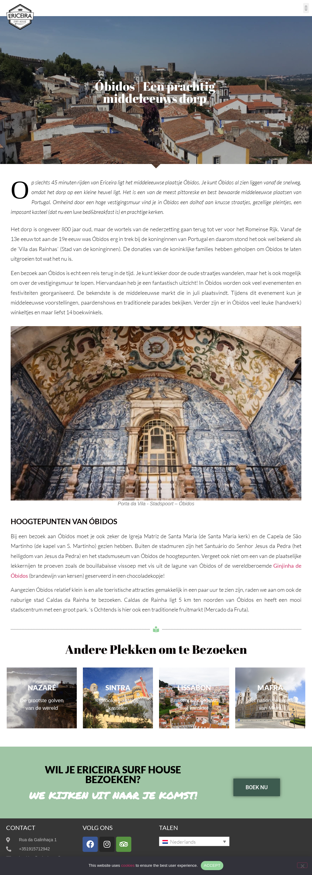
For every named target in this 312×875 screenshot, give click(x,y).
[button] (306, 8)
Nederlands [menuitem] (183, 841)
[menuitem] (194, 841)
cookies (128, 865)
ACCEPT (212, 865)
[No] (302, 865)
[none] (194, 841)
